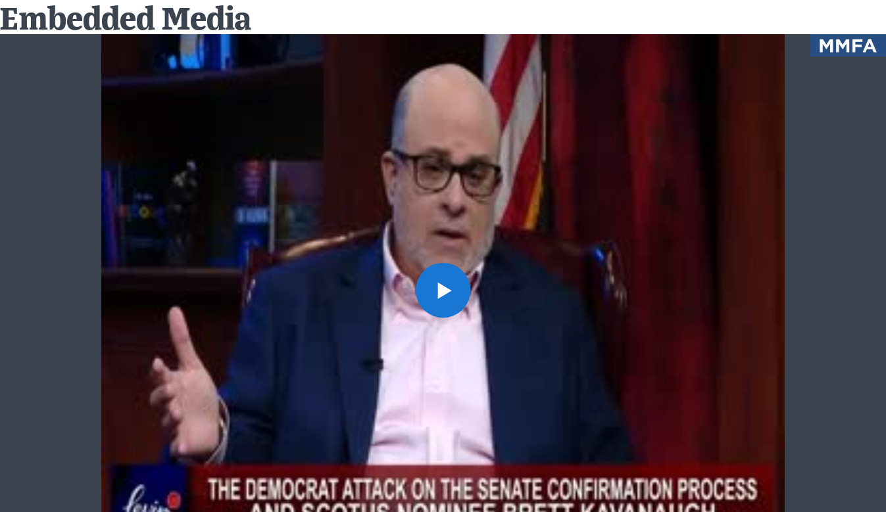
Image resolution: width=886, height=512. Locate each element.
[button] (443, 290)
